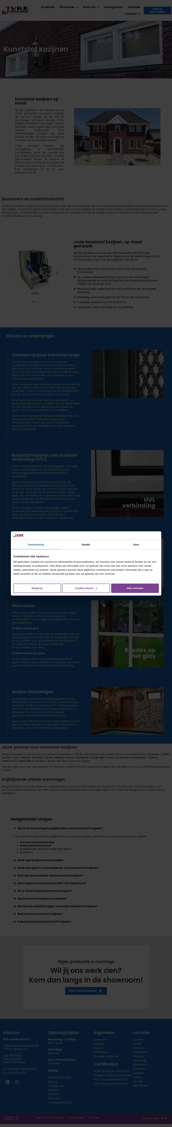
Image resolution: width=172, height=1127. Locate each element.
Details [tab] (86, 544)
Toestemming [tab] (36, 544)
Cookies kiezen (86, 588)
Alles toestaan (134, 588)
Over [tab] (136, 544)
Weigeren (37, 588)
